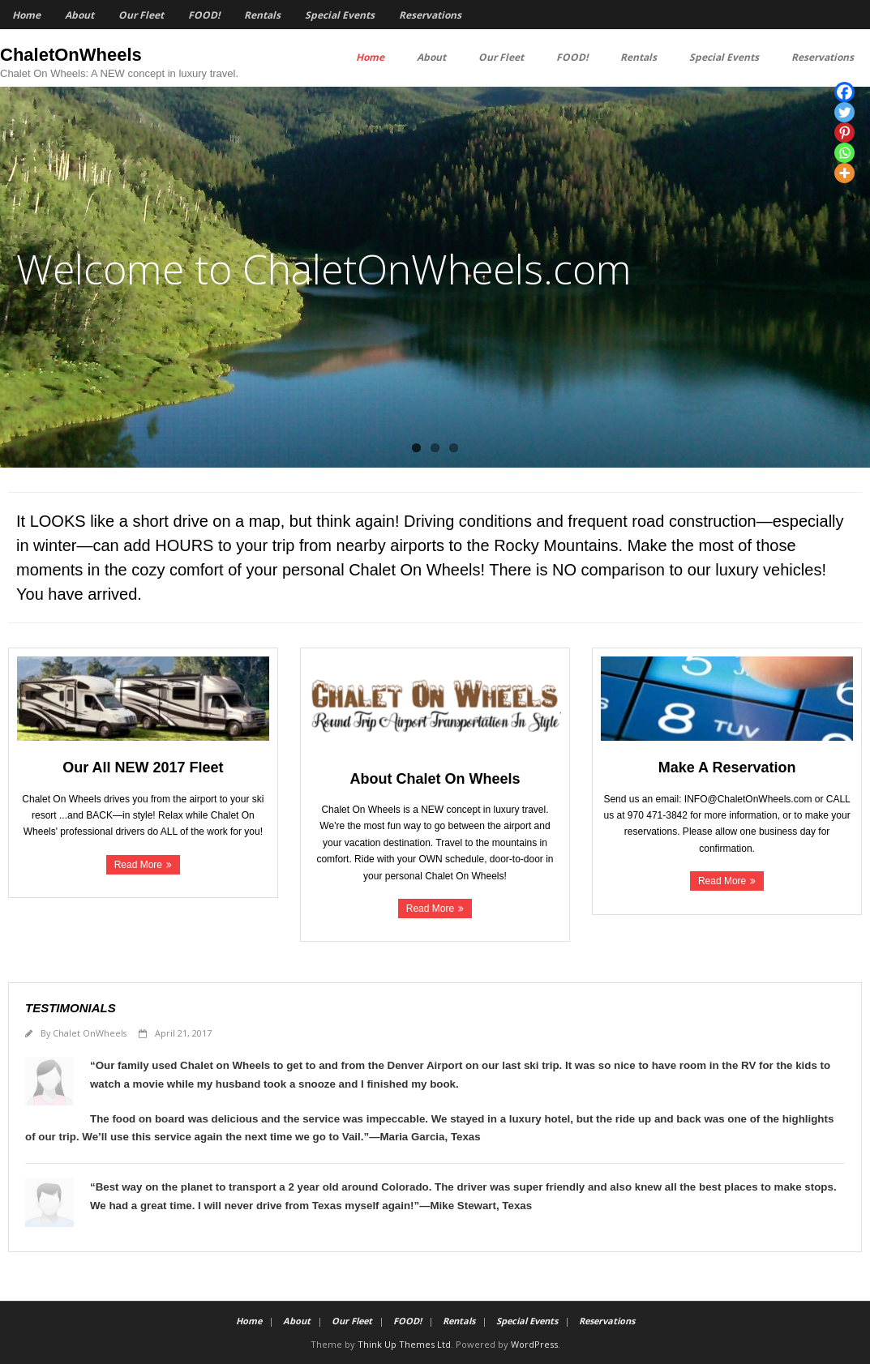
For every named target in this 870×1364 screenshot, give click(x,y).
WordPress (534, 1344)
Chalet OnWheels (89, 1033)
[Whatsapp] (844, 153)
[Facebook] (844, 92)
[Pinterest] (844, 132)
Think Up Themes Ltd (404, 1344)
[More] (844, 173)
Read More (138, 864)
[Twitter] (844, 112)
